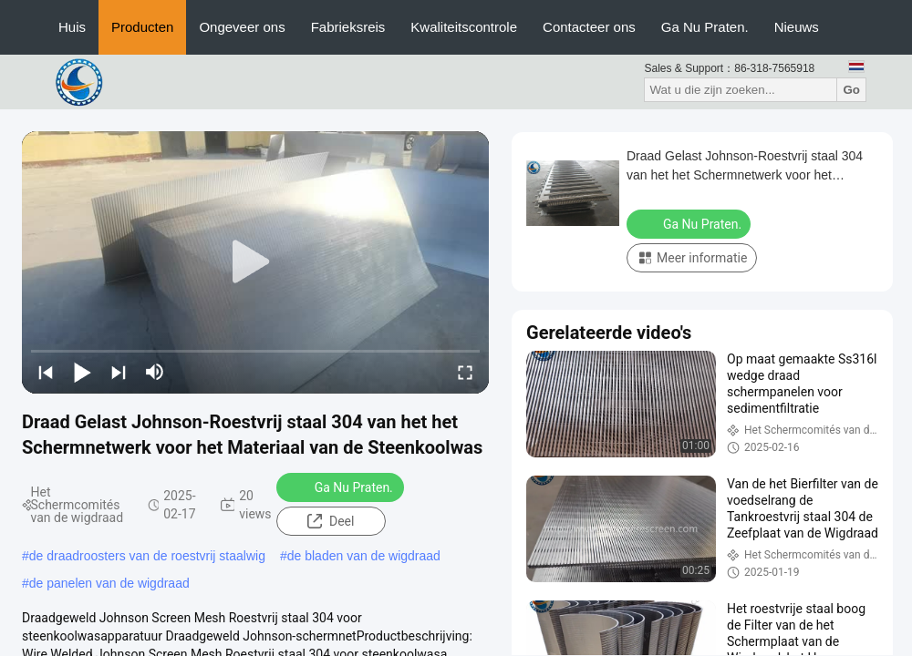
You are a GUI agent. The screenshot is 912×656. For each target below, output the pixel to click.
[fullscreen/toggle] (465, 371)
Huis (72, 27)
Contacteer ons (589, 27)
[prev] (45, 371)
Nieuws (796, 27)
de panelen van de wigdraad (109, 583)
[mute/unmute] (155, 371)
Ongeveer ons (242, 27)
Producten (142, 27)
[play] (255, 262)
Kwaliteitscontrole (463, 27)
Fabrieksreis (348, 27)
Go (851, 90)
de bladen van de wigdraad (363, 555)
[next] (118, 371)
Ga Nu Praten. (705, 27)
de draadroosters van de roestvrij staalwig (147, 555)
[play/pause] (82, 371)
